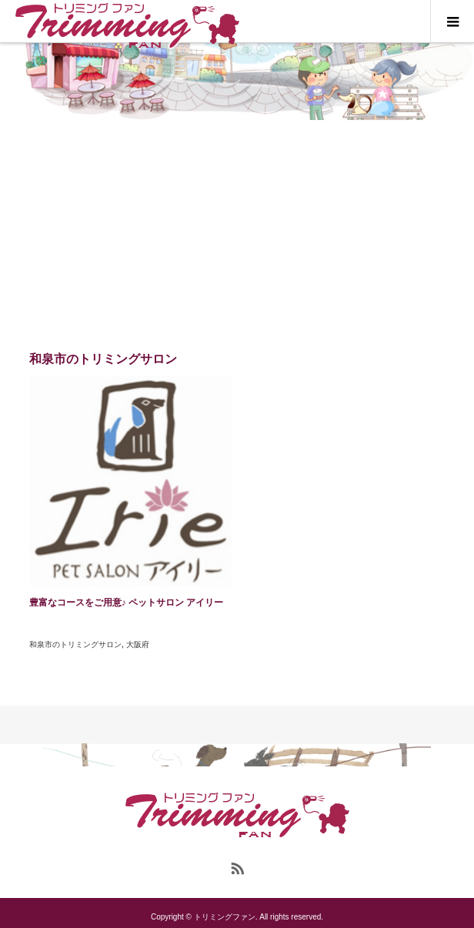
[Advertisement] (237, 235)
